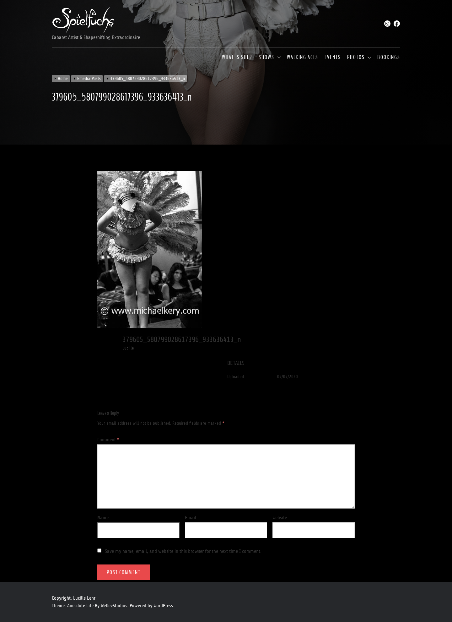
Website (279, 517)
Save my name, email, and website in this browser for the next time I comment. (183, 551)
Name (103, 517)
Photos (356, 57)
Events (333, 57)
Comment (108, 440)
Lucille (128, 348)
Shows (266, 57)
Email (190, 517)
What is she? (237, 57)
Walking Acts (302, 57)
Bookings (388, 57)
